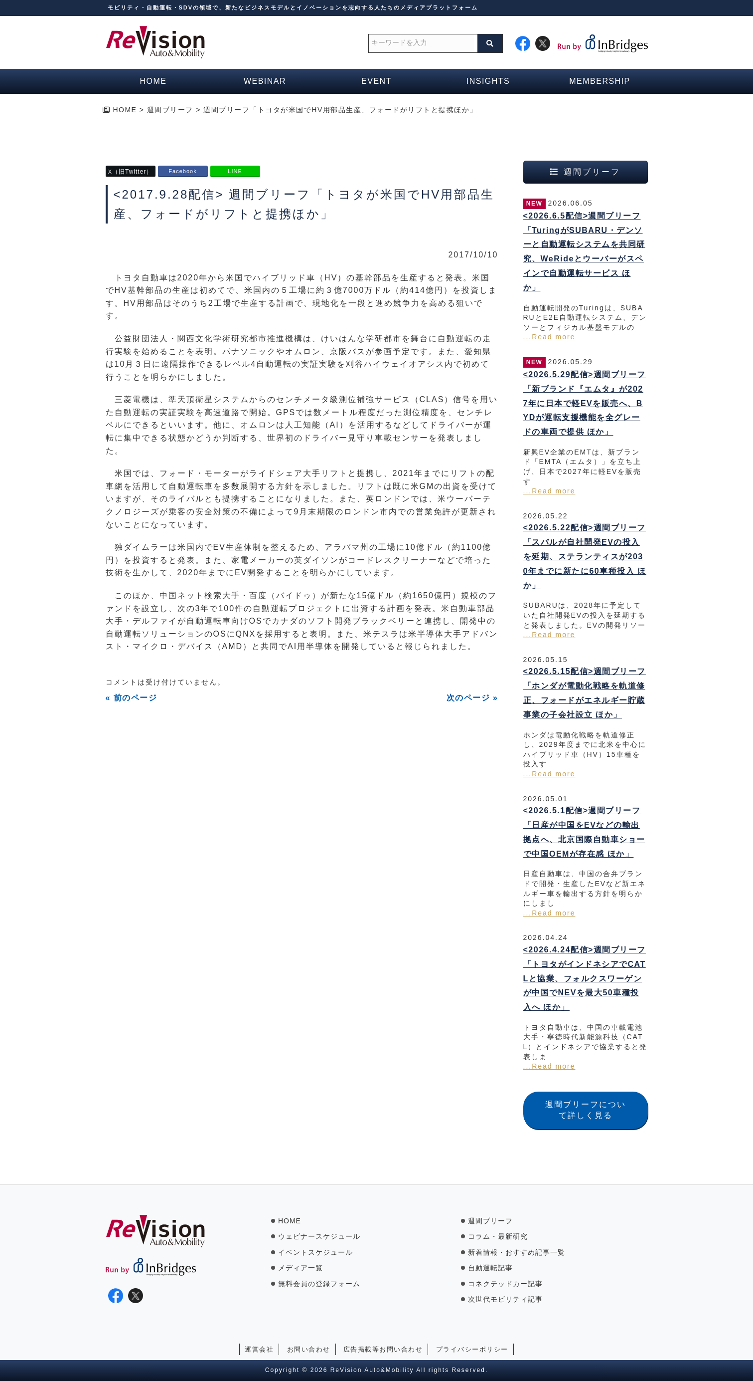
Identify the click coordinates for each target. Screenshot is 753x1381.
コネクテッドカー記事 (505, 1284)
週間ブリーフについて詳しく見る (585, 1110)
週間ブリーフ (490, 1221)
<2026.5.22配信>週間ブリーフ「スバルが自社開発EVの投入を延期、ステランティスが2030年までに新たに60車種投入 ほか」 (584, 556)
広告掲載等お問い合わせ (383, 1349)
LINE (235, 171)
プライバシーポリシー (472, 1349)
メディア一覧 (300, 1268)
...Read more (549, 337)
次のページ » (472, 697)
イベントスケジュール (315, 1252)
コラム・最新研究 (498, 1236)
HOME (289, 1221)
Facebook (182, 171)
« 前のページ (131, 697)
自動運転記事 (490, 1268)
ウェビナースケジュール (319, 1236)
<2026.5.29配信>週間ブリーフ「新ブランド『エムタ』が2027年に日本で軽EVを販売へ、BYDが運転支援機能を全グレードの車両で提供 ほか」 (584, 403)
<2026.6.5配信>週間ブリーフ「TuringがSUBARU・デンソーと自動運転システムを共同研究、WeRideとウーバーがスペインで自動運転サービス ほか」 (584, 252)
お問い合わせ (308, 1349)
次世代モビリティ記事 (505, 1299)
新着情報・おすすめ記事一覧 (516, 1252)
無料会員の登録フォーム (319, 1284)
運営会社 (259, 1349)
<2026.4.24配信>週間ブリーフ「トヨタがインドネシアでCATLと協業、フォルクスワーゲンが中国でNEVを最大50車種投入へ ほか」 (584, 978)
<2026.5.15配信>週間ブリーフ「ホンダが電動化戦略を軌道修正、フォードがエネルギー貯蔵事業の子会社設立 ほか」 (584, 692)
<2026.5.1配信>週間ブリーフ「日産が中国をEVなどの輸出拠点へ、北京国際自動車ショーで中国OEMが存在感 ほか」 (584, 832)
